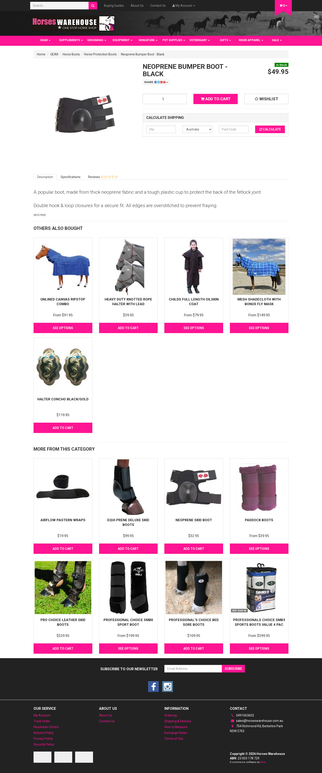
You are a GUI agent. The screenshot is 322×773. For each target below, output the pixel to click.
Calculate (270, 129)
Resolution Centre (46, 727)
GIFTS (225, 40)
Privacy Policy (43, 738)
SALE (277, 40)
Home (41, 54)
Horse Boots (71, 54)
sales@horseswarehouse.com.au (256, 721)
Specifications (70, 177)
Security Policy (44, 744)
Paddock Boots (259, 520)
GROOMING (96, 40)
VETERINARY (199, 40)
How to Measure (175, 727)
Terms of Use (173, 738)
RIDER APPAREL (251, 40)
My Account (42, 715)
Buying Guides (114, 5)
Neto (263, 762)
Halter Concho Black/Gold (63, 399)
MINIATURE (148, 40)
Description (45, 177)
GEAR (45, 40)
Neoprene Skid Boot (194, 520)
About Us (137, 5)
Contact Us (158, 5)
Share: (156, 82)
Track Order (42, 721)
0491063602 (242, 715)
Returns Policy (44, 733)
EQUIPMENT (122, 40)
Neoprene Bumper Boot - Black (142, 54)
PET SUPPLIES (174, 40)
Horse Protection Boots (100, 54)
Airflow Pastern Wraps (62, 520)
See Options (63, 328)
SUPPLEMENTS (71, 40)
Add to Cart (216, 99)
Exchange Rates (175, 733)
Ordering (170, 715)
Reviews (103, 177)
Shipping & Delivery (177, 721)
